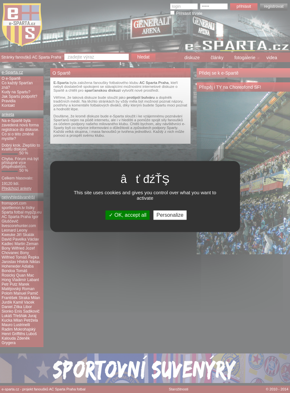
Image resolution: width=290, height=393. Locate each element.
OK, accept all (127, 215)
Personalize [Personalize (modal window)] (169, 215)
